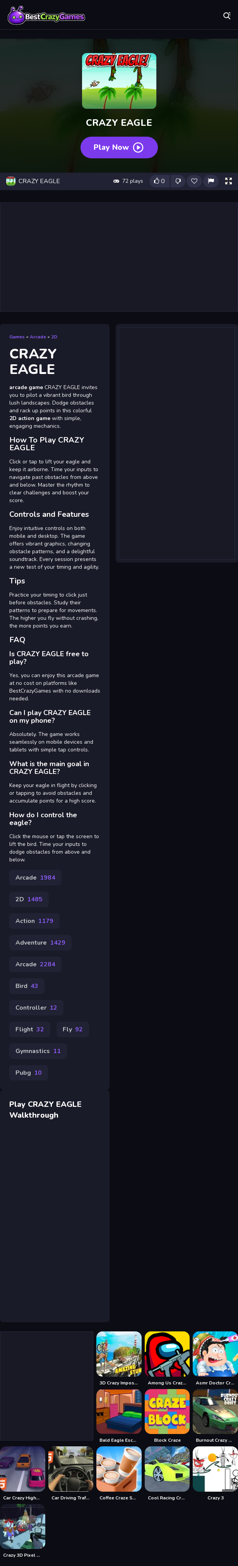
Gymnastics (38, 1051)
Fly (73, 1029)
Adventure (40, 942)
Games (17, 337)
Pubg (28, 1072)
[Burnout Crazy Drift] (215, 1416)
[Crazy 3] (215, 1473)
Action (34, 921)
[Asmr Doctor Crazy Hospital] (215, 1358)
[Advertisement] (119, 257)
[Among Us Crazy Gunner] (167, 1358)
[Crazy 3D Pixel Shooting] (22, 1531)
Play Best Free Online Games (46, 15)
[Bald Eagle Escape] (119, 1416)
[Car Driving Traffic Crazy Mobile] (71, 1473)
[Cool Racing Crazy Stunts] (167, 1473)
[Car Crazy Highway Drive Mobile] (22, 1473)
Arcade (38, 337)
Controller (36, 1007)
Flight (29, 1029)
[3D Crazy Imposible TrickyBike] (119, 1358)
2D (54, 337)
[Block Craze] (167, 1416)
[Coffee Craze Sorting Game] (119, 1473)
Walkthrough (33, 1115)
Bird (26, 986)
